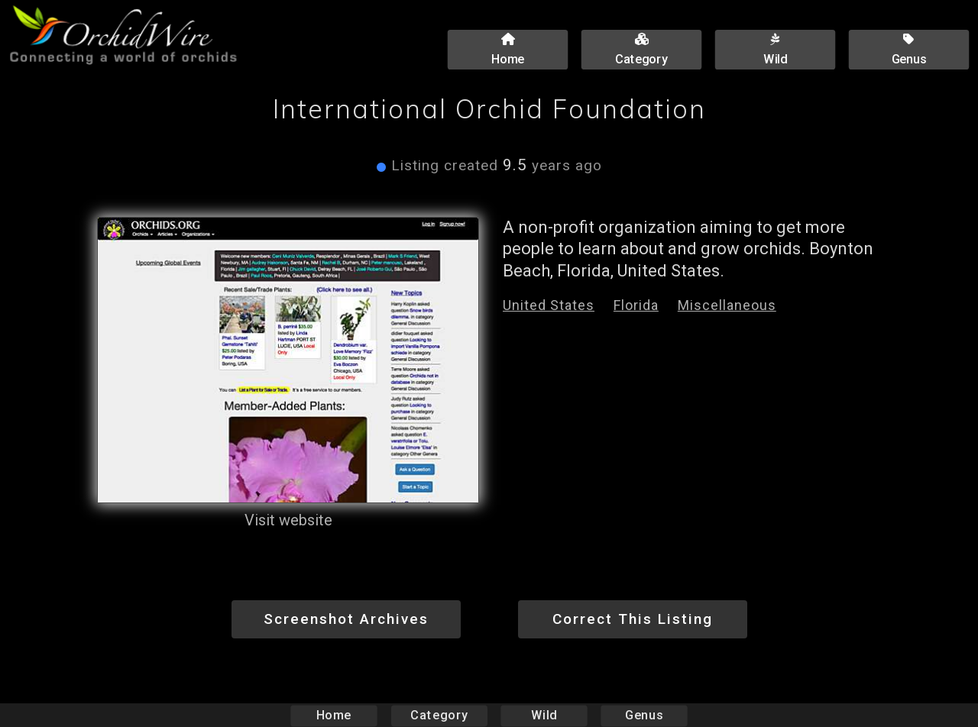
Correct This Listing (632, 619)
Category (439, 715)
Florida (636, 305)
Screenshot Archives (346, 619)
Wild (544, 715)
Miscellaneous (727, 305)
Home (334, 715)
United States (548, 305)
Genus (643, 715)
